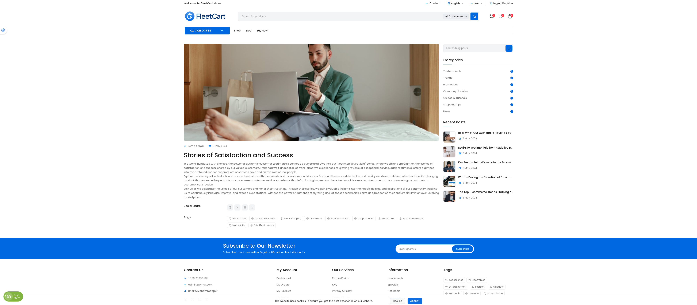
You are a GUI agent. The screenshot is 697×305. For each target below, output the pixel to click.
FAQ (334, 284)
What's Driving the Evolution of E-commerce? (485, 177)
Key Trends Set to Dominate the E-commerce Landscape (485, 162)
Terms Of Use (341, 297)
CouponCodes (364, 218)
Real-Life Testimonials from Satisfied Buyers (485, 147)
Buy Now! (262, 30)
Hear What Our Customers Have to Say (484, 132)
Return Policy (340, 278)
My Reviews (284, 291)
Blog (248, 30)
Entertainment (455, 286)
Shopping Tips (452, 104)
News (446, 111)
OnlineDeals (314, 218)
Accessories (454, 280)
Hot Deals (394, 291)
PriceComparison (338, 218)
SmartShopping (291, 218)
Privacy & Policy (342, 291)
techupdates (237, 218)
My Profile (283, 297)
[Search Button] (474, 16)
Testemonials (452, 71)
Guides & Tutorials (455, 98)
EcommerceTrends (411, 218)
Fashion (478, 286)
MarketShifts (237, 225)
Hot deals (452, 293)
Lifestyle (472, 293)
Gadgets (497, 286)
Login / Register (501, 3)
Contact (433, 3)
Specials (393, 284)
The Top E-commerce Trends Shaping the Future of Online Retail (485, 192)
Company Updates (455, 91)
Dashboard (284, 278)
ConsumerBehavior (263, 218)
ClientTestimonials (262, 225)
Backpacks (394, 297)
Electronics (476, 280)
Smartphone (493, 293)
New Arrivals (395, 278)
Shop (237, 30)
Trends (447, 78)
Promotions (450, 84)
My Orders (283, 284)
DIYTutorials (387, 218)
